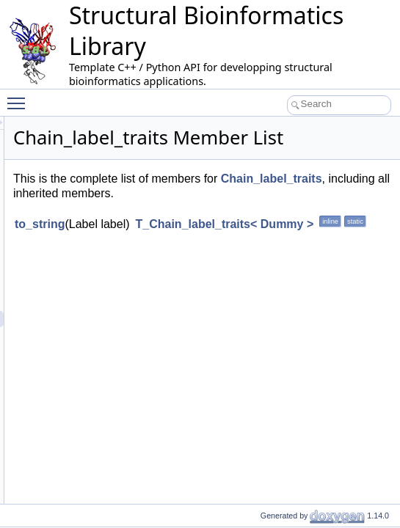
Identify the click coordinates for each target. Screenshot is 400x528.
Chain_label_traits (264, 214)
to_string (223, 260)
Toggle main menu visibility (19, 96)
